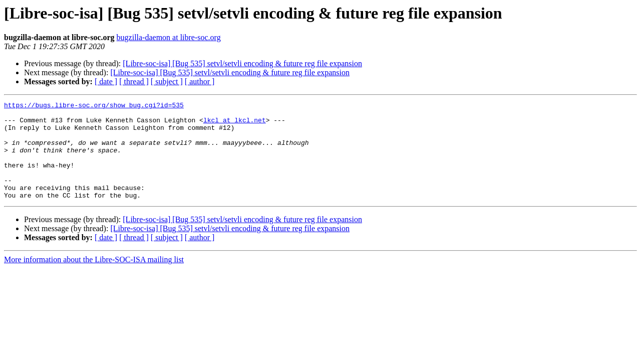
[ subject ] (167, 81)
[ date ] (106, 81)
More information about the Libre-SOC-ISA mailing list (94, 279)
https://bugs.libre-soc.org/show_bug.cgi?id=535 (94, 106)
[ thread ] (134, 81)
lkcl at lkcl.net (234, 124)
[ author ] (200, 81)
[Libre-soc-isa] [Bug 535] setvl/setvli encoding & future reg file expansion (242, 63)
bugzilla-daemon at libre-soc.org (169, 37)
